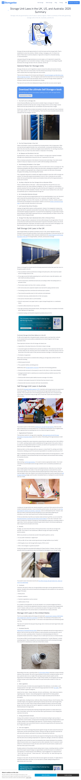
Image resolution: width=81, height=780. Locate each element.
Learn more (28, 777)
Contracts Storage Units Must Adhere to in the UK (31, 335)
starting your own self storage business (44, 426)
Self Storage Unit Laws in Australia (31, 386)
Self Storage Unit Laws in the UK (30, 228)
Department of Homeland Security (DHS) (27, 630)
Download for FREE (25, 95)
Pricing (61, 2)
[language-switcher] (66, 2)
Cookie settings (68, 775)
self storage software (44, 672)
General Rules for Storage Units (30, 66)
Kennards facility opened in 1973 (32, 389)
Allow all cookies (46, 775)
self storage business (30, 462)
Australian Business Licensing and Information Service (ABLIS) (32, 518)
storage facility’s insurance (32, 367)
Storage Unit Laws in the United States (33, 613)
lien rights (56, 687)
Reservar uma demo (74, 2)
